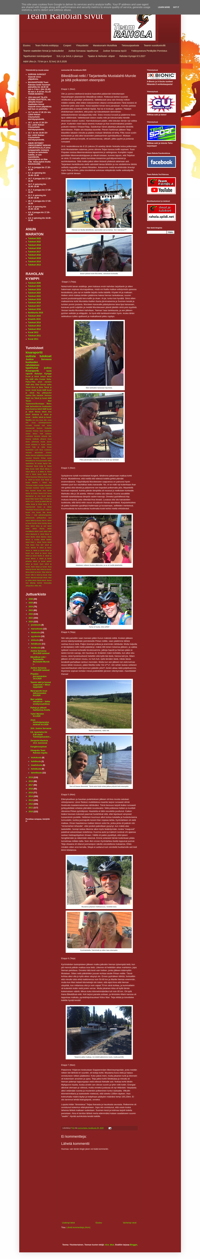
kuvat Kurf (42, 493)
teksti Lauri (38, 531)
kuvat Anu (41, 490)
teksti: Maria (36, 580)
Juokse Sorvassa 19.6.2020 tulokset (39, 652)
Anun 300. (43, 420)
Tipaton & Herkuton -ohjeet (101, 56)
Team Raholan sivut (64, 15)
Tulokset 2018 (34, 248)
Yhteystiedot (82, 45)
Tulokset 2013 (34, 265)
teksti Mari (48, 531)
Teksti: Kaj (46, 482)
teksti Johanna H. (34, 414)
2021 (31, 618)
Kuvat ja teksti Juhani (36, 376)
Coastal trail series (42, 425)
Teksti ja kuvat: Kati (36, 480)
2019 (31, 777)
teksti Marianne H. (33, 534)
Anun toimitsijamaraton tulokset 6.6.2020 (39, 722)
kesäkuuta (36, 648)
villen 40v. (38, 586)
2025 (31, 603)
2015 (31, 793)
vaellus (29, 395)
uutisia (31, 356)
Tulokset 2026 (34, 283)
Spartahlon (30, 463)
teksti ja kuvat (38, 550)
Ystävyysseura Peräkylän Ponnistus (149, 50)
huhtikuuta (36, 761)
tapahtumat (32, 368)
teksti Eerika (42, 523)
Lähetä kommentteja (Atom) (78, 1227)
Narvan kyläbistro (37, 455)
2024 (31, 606)
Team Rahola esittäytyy (47, 45)
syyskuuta (36, 636)
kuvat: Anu (30, 512)
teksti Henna (38, 528)
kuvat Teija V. (40, 499)
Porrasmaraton (41, 461)
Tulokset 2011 (34, 336)
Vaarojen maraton (32, 488)
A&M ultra (33, 379)
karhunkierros (36, 406)
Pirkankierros (31, 461)
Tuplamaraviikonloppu (35, 404)
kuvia (49, 371)
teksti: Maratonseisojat (34, 577)
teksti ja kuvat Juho (43, 553)
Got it (176, 7)
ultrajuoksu (30, 586)
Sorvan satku (46, 384)
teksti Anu (46, 412)
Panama (36, 458)
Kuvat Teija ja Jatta (35, 447)
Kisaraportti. (32, 370)
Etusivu (27, 45)
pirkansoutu (30, 518)
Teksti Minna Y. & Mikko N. (36, 472)
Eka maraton (37, 395)
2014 (31, 796)
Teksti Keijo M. (40, 466)
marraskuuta (37, 629)
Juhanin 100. (46, 436)
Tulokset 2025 (34, 286)
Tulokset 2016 (34, 255)
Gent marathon (45, 431)
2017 (31, 785)
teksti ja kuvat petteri (42, 561)
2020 (31, 622)
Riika (50, 461)
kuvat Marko (47, 496)
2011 (31, 808)
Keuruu (28, 439)
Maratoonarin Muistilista (105, 45)
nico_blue (109, 1245)
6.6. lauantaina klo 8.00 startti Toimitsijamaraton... (40, 734)
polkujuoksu (41, 518)
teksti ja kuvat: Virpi (44, 575)
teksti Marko (30, 537)
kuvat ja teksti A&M (38, 409)
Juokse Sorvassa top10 (115, 50)
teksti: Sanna (47, 580)
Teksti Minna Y (46, 469)
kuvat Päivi (30, 499)
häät (27, 406)
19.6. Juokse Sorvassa (40, 728)
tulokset (46, 356)
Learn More (164, 7)
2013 (31, 800)
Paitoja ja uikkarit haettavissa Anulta (40, 709)
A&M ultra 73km (32, 384)
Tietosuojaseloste (130, 45)
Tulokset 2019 (34, 245)
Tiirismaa (29, 485)
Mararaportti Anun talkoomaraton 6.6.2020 (38, 693)
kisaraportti (34, 352)
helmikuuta (36, 769)
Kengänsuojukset (38, 747)
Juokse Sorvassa (39, 359)
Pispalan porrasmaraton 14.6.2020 (38, 676)
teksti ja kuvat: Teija (37, 572)
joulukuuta (36, 625)
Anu (37, 420)
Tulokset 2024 (34, 289)
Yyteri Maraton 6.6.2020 (37, 715)
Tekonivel (29, 466)
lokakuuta (35, 632)
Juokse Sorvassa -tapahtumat (83, 50)
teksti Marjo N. (45, 534)
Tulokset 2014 (34, 261)
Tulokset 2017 (34, 252)
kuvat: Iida (40, 512)
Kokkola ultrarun (39, 439)
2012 (31, 804)
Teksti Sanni (37, 474)
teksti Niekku (46, 539)
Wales (49, 404)
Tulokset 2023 (34, 238)
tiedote (39, 583)
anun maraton (44, 382)
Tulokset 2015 (34, 258)
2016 (31, 789)
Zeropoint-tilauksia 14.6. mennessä (39, 741)
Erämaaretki (30, 428)
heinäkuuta (36, 644)
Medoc (28, 455)
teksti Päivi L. (31, 542)
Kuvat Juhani (46, 444)
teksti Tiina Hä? (37, 545)
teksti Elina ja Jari (38, 526)
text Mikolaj (30, 583)
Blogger (133, 1245)
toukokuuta (36, 757)
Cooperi (67, 45)
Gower (28, 433)
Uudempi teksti (68, 1223)
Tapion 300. (47, 463)
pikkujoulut (47, 393)
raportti (29, 374)
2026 (31, 599)
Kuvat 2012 (33, 332)
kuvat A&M (41, 390)
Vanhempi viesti (129, 1223)
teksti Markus (41, 537)
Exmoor (40, 428)
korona (32, 490)
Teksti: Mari (39, 401)
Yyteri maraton (45, 488)
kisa (27, 490)
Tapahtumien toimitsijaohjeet (37, 56)
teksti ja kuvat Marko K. (35, 556)
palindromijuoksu (45, 515)
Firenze (35, 431)
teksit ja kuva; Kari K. (39, 520)
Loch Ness (39, 450)
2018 (31, 781)
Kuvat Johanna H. (33, 444)
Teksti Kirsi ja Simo (34, 387)
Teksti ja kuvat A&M (43, 398)
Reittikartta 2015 (35, 313)
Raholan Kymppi (43, 374)
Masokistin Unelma (43, 452)
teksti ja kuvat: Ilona (43, 567)
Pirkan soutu (46, 458)
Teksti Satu (47, 474)
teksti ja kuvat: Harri (34, 564)
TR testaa (38, 463)
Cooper (42, 379)
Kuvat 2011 (33, 339)
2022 (31, 614)
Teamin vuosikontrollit (155, 45)
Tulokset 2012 (34, 329)
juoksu (47, 368)
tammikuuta (36, 773)
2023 (31, 610)
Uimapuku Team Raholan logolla (38, 751)
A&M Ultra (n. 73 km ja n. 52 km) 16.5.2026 (45, 61)
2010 (31, 811)
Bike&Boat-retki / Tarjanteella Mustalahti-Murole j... (39, 660)
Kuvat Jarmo (46, 442)
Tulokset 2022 (34, 242)
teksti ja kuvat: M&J (33, 569)
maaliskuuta (37, 765)
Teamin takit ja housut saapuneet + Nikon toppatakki (40, 684)
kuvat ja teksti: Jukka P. (42, 510)
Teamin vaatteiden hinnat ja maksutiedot (43, 50)
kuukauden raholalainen (32, 363)
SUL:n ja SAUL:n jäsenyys (69, 56)
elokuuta (35, 640)
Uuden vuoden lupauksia (42, 485)
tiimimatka (47, 583)
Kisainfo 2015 (34, 319)
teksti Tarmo (42, 542)
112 (33, 420)
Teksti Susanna (31, 477)
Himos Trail (38, 433)
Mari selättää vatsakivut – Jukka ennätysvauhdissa (40, 701)
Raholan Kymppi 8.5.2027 (132, 56)
